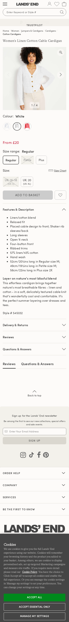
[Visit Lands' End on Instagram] (23, 456)
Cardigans (50, 30)
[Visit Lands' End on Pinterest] (45, 456)
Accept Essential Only (34, 606)
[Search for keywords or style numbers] (34, 12)
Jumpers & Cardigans (32, 30)
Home (6, 30)
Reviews (9, 363)
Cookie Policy (29, 571)
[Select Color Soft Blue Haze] (7, 126)
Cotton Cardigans (12, 34)
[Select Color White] (17, 126)
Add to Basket (27, 195)
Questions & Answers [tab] (37, 363)
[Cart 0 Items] (64, 4)
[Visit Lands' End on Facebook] (38, 456)
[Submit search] (61, 12)
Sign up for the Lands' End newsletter (34, 415)
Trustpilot (34, 25)
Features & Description (34, 209)
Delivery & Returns (34, 325)
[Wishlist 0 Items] (56, 4)
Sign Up (34, 440)
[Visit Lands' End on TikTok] (30, 456)
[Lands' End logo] (34, 529)
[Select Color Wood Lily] (27, 126)
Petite (27, 160)
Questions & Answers (34, 349)
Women (15, 30)
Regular (11, 160)
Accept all (34, 597)
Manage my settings (34, 616)
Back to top (34, 393)
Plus (41, 160)
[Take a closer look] (60, 52)
